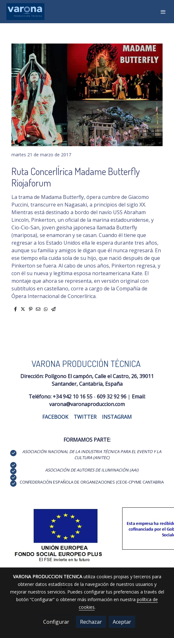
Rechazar (91, 621)
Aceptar (122, 621)
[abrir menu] (163, 12)
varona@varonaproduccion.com (87, 404)
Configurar (56, 621)
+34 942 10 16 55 (72, 396)
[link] (25, 11)
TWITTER (85, 416)
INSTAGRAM (117, 416)
